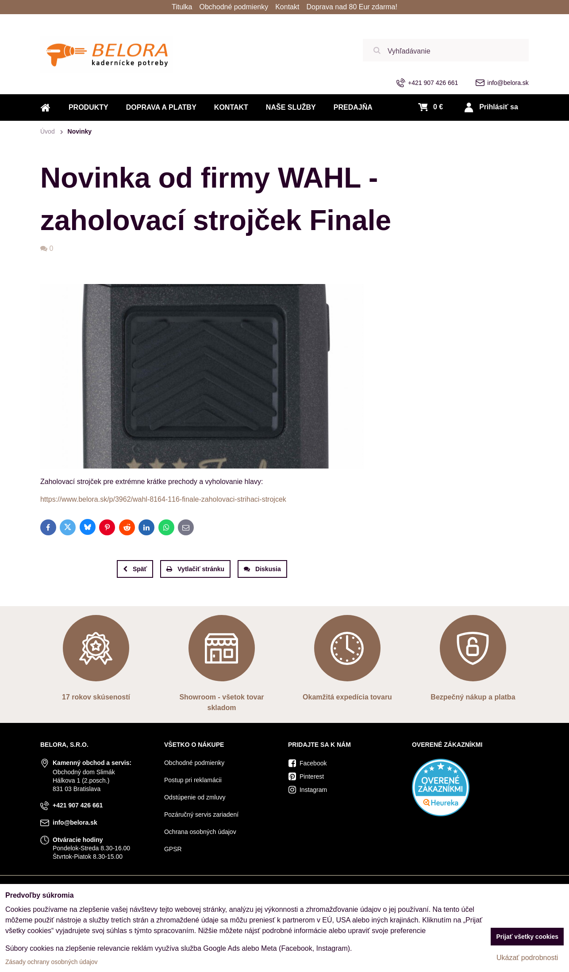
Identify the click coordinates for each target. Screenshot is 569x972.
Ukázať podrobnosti (527, 957)
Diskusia (262, 568)
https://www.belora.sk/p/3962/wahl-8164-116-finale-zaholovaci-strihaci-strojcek (163, 499)
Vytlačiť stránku (195, 568)
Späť (135, 568)
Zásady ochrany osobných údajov (51, 961)
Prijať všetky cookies (527, 936)
